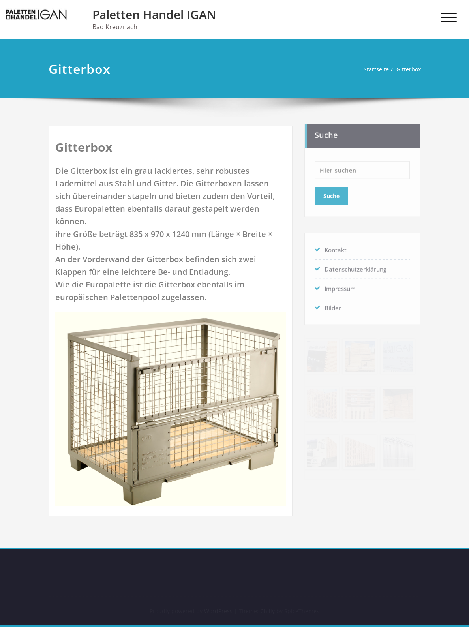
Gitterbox (407, 69)
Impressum (340, 286)
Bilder (333, 306)
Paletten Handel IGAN (154, 14)
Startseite (372, 69)
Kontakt (336, 248)
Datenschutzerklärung (355, 267)
